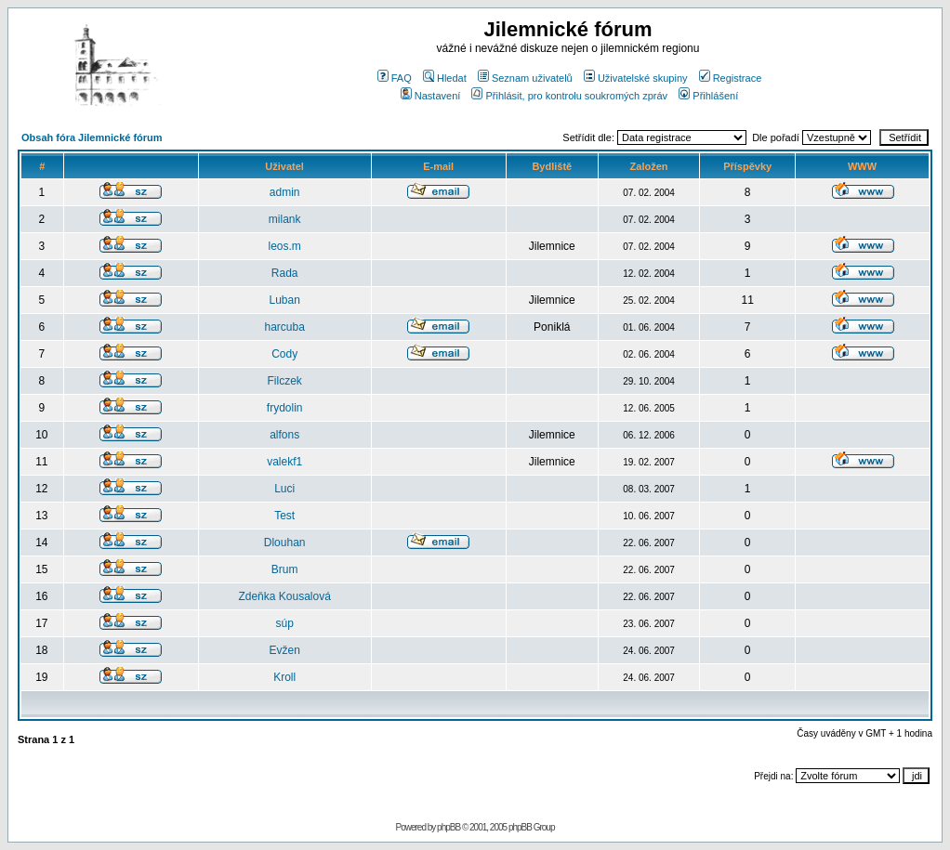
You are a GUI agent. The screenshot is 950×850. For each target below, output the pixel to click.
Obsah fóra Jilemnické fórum (92, 137)
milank (285, 219)
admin (285, 192)
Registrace (730, 78)
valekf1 (284, 461)
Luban (284, 300)
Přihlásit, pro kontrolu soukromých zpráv (569, 95)
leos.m (284, 246)
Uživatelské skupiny (636, 78)
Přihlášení (708, 95)
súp (284, 623)
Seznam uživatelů (525, 78)
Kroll (284, 677)
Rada (284, 273)
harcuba (284, 326)
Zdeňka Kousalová (284, 596)
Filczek (284, 380)
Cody (284, 353)
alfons (284, 434)
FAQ (394, 78)
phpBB (448, 827)
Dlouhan (285, 542)
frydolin (285, 407)
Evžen (284, 650)
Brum (284, 569)
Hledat (445, 78)
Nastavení (431, 95)
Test (284, 515)
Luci (284, 488)
